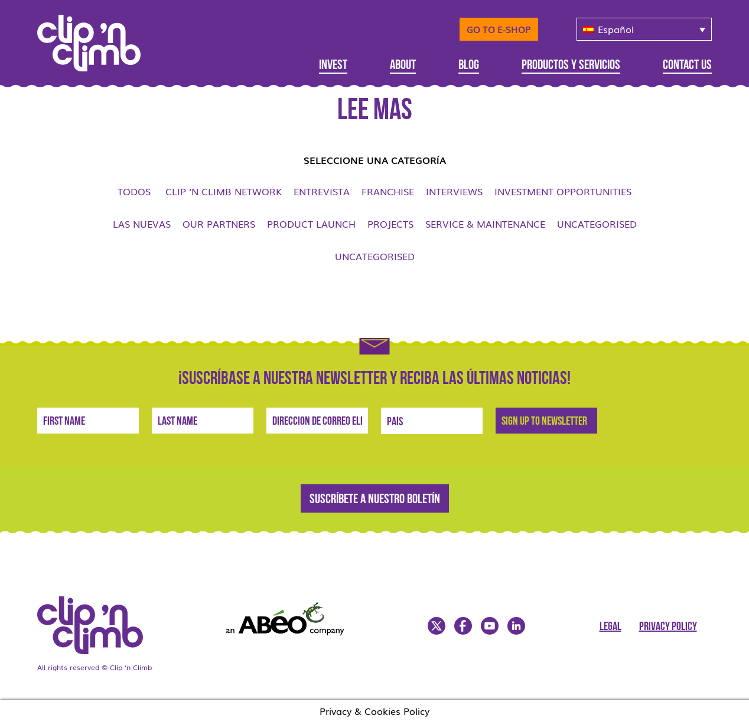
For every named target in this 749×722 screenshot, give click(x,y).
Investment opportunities (562, 191)
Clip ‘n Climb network (223, 191)
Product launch (311, 223)
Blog (468, 66)
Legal (610, 627)
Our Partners (219, 223)
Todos (134, 191)
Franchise (388, 191)
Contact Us (687, 66)
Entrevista (322, 191)
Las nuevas (142, 223)
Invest (333, 66)
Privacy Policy (668, 627)
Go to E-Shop (499, 28)
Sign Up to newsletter (544, 422)
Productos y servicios (571, 66)
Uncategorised (597, 223)
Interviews (454, 191)
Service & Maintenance (485, 223)
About (403, 66)
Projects (390, 223)
